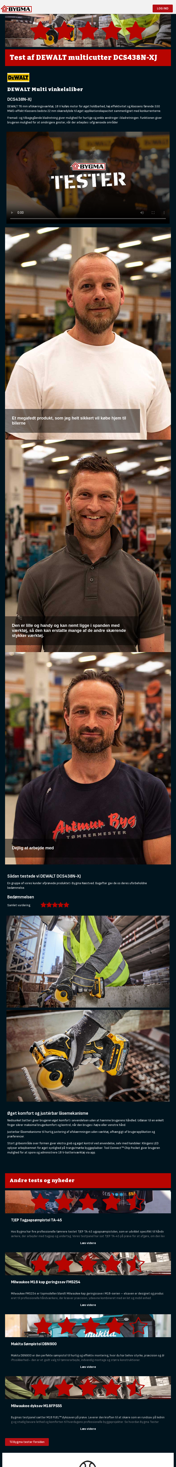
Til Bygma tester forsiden (26, 1442)
